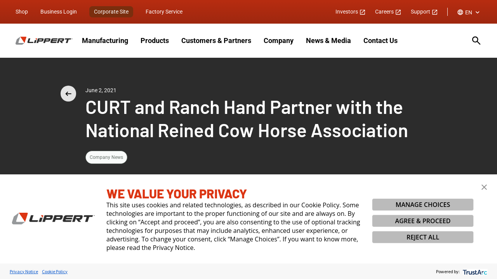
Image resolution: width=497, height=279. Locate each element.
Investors (350, 12)
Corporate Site (111, 12)
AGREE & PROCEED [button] (423, 221)
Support (424, 12)
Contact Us (380, 40)
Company (279, 40)
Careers (388, 12)
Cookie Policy (55, 271)
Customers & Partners (216, 40)
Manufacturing (105, 40)
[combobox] (469, 12)
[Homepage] (44, 40)
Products (155, 40)
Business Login (58, 12)
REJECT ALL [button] (423, 237)
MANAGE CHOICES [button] (423, 204)
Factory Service (164, 12)
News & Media (328, 40)
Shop (22, 12)
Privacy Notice (24, 271)
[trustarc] (474, 271)
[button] (484, 187)
